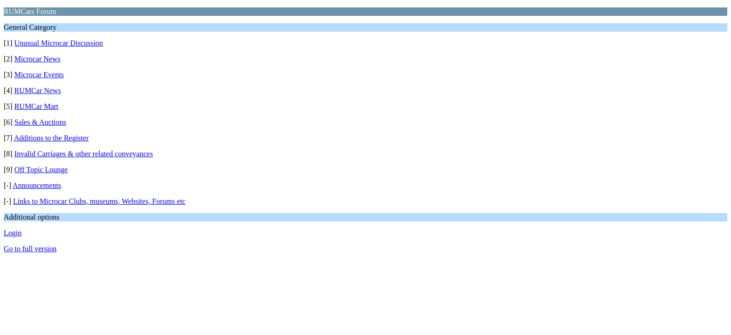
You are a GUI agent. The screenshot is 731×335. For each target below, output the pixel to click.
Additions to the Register (51, 138)
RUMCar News (37, 90)
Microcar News (37, 59)
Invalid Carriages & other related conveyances (83, 154)
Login (12, 233)
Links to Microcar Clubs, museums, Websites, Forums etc (99, 201)
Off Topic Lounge (41, 170)
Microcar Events (39, 75)
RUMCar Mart (36, 106)
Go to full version (30, 249)
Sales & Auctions (40, 122)
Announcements (37, 185)
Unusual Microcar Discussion (58, 43)
